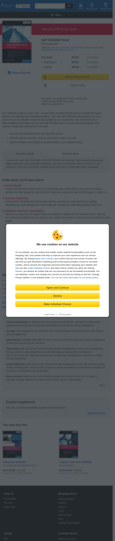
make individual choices (39, 268)
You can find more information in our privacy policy (74, 277)
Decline (18, 271)
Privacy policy (65, 314)
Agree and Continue (44, 258)
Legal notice (49, 314)
